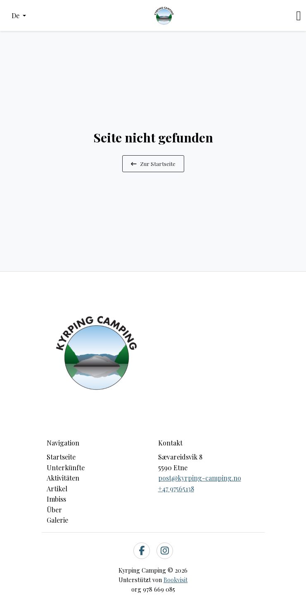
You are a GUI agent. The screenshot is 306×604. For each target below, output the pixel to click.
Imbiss (56, 499)
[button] (19, 15)
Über (54, 509)
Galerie (57, 520)
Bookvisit (175, 580)
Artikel (57, 488)
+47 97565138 (176, 488)
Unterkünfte (66, 467)
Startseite (61, 456)
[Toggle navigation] (298, 15)
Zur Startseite (153, 163)
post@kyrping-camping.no (199, 478)
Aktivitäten (63, 478)
